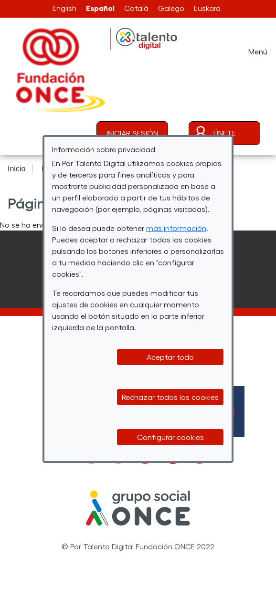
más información (176, 227)
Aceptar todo (170, 356)
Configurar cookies (170, 436)
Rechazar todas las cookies (170, 396)
